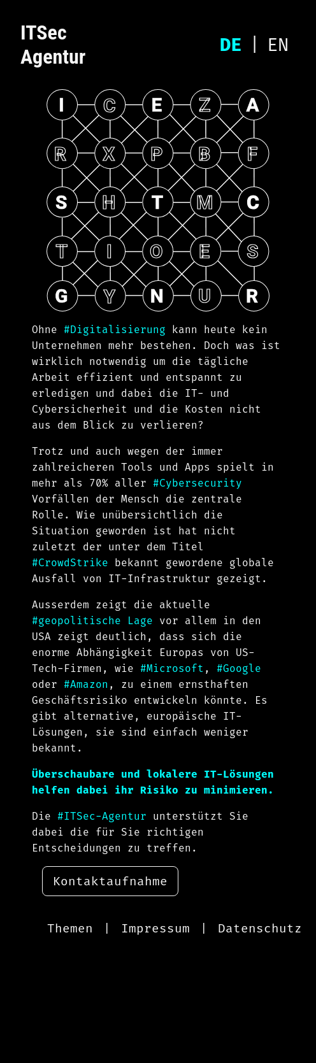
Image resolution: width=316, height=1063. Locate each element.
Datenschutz (260, 928)
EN (278, 44)
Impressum (155, 928)
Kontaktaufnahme (110, 881)
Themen (70, 928)
